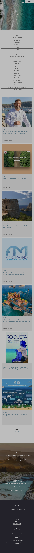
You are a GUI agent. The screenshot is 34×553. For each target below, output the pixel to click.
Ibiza (17, 59)
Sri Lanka (17, 85)
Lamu (17, 66)
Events (17, 52)
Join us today (17, 460)
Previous (5, 431)
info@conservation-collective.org (17, 509)
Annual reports (17, 38)
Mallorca (17, 70)
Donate (30, 1)
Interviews (17, 61)
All (17, 35)
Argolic (17, 40)
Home (17, 514)
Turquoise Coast (17, 89)
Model (17, 519)
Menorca (17, 73)
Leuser (17, 68)
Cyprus (17, 47)
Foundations (17, 515)
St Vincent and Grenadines (17, 87)
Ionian (17, 63)
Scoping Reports (17, 82)
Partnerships (17, 80)
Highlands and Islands (17, 56)
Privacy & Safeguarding (17, 545)
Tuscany (17, 92)
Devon (17, 49)
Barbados (17, 42)
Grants (17, 54)
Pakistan (17, 78)
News (17, 521)
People (17, 517)
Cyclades (17, 45)
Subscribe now (17, 490)
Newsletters (17, 75)
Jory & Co (18, 547)
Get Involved (17, 523)
